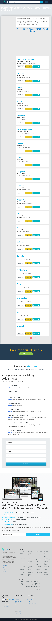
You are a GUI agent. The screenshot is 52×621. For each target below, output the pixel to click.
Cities (3, 567)
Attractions (30, 560)
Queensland (33, 579)
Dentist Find (46, 559)
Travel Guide (39, 549)
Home (3, 13)
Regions (4, 565)
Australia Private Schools (30, 557)
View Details (36, 66)
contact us (17, 597)
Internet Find (39, 552)
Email (20, 66)
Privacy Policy (18, 611)
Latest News (17, 604)
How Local (46, 556)
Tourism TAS (23, 564)
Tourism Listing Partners (30, 551)
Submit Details (26, 462)
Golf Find (22, 556)
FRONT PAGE (5, 604)
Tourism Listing (30, 595)
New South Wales (22, 581)
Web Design (17, 607)
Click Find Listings (26, 619)
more (34, 336)
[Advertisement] (32, 45)
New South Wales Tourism (30, 572)
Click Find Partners (31, 601)
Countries (4, 563)
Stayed (37, 556)
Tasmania (37, 582)
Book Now (28, 66)
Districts (4, 569)
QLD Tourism (39, 570)
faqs (20, 609)
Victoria (27, 579)
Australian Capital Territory (37, 586)
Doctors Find (47, 557)
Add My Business (26, 352)
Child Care (22, 560)
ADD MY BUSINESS (6, 602)
